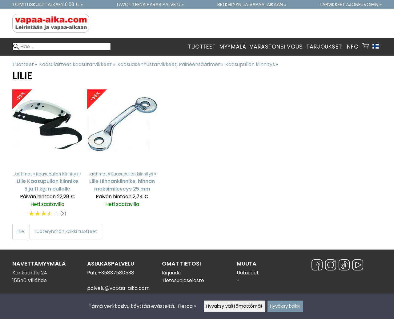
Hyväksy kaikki (285, 306)
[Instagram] (330, 266)
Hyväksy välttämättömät (234, 306)
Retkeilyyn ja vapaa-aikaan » (251, 4)
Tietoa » (186, 306)
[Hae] (61, 46)
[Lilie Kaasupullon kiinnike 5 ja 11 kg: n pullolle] (47, 156)
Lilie (20, 231)
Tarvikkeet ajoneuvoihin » (351, 4)
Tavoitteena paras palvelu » (150, 4)
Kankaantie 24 (29, 272)
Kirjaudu (171, 272)
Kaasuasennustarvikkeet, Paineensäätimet (170, 64)
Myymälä (232, 46)
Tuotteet (201, 46)
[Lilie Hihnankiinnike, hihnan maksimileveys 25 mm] (122, 156)
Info (351, 46)
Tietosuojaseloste (183, 280)
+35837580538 (116, 272)
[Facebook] (317, 266)
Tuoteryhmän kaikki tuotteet (65, 231)
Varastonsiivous (276, 46)
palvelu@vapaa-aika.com (118, 288)
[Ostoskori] (365, 47)
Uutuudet (248, 272)
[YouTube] (357, 266)
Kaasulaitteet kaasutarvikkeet (77, 64)
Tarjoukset (324, 46)
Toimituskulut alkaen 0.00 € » (47, 4)
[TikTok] (344, 266)
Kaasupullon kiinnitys (251, 64)
